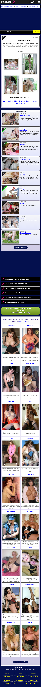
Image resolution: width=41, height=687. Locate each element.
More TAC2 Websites (20, 662)
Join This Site (24, 321)
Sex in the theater (25, 115)
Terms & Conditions (20, 680)
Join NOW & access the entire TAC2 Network (20, 311)
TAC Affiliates (20, 676)
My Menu (6, 32)
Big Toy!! (22, 174)
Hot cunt (22, 203)
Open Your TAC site (33, 676)
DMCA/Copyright (10, 683)
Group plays (23, 130)
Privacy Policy (33, 680)
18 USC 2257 (7, 680)
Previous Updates (20, 247)
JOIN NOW (36, 31)
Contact (20, 673)
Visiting (22, 189)
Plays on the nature (25, 233)
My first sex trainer (25, 159)
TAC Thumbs (7, 676)
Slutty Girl (22, 144)
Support (7, 673)
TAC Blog (33, 673)
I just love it (23, 218)
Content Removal (30, 683)
